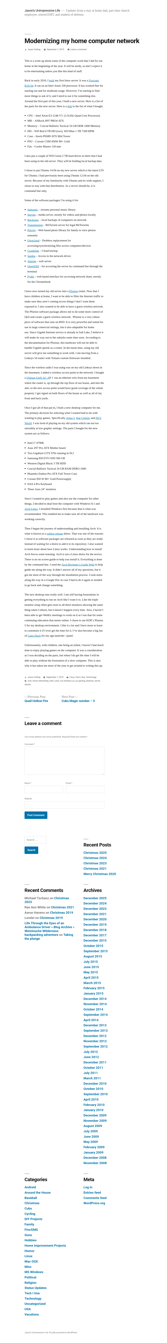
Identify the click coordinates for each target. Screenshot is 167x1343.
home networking (40, 681)
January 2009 (93, 1152)
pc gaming (80, 681)
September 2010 (96, 1094)
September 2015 (96, 951)
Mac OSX (31, 1261)
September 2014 (96, 1015)
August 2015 (93, 956)
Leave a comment (79, 49)
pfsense (90, 681)
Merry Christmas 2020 (100, 874)
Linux (72, 677)
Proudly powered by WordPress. (63, 1332)
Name (28, 783)
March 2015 (92, 983)
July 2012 (91, 1052)
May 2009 (91, 1142)
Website (28, 798)
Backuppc (33, 220)
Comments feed (95, 1198)
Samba (31, 256)
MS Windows (34, 1272)
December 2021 (95, 914)
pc (74, 681)
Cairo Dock (34, 636)
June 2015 (91, 967)
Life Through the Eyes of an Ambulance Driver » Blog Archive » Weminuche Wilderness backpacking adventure (49, 929)
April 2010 (91, 1099)
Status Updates (36, 1288)
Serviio (31, 215)
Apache (31, 261)
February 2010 (94, 1105)
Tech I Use (80, 677)
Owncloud (33, 240)
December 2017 (95, 935)
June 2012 (91, 1057)
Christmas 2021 (95, 868)
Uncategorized (35, 1304)
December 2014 (95, 999)
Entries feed (92, 1192)
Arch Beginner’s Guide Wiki (78, 564)
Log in (88, 1187)
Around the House (38, 1192)
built (51, 80)
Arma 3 (70, 418)
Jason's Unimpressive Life (42, 10)
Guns (28, 1235)
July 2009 (91, 1131)
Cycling (30, 1214)
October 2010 (93, 1089)
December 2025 (95, 898)
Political (30, 1277)
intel (51, 681)
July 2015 (91, 962)
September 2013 (96, 1030)
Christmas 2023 (95, 863)
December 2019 (95, 924)
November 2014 (95, 1004)
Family (29, 1224)
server (97, 681)
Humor (29, 1251)
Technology (91, 677)
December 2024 (95, 903)
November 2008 (95, 1163)
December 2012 (95, 1036)
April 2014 (91, 1020)
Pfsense (73, 291)
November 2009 (95, 1121)
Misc (28, 1267)
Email (69, 783)
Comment (30, 744)
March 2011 (92, 1078)
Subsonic (32, 209)
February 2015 (94, 988)
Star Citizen (83, 418)
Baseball (31, 1198)
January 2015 (93, 993)
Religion (30, 1283)
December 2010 (95, 1083)
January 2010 (93, 1110)
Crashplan (33, 251)
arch (30, 681)
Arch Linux (31, 509)
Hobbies (31, 1240)
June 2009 (91, 1136)
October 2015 (93, 946)
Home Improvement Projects (45, 1245)
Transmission (35, 225)
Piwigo (31, 230)
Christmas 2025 (95, 853)
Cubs (28, 1208)
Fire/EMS (31, 1230)
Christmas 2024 (95, 858)
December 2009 (95, 1115)
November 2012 (95, 1041)
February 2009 (94, 1147)
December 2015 (95, 940)
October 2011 (93, 1068)
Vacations (32, 1314)
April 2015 (91, 977)
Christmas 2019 (61, 912)
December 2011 (95, 1062)
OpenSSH (33, 266)
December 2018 (95, 930)
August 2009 (93, 1126)
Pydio (30, 276)
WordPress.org (94, 1203)
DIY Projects (33, 1219)
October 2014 (93, 1009)
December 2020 (95, 919)
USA (28, 1309)
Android (30, 1187)
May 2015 (91, 972)
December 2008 (95, 1158)
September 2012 (96, 1046)
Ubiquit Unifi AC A (37, 378)
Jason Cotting (34, 49)
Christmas (32, 1203)
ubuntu (28, 684)
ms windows (65, 681)
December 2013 (95, 1025)
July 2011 (91, 1073)
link (69, 106)
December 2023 (95, 909)
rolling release (55, 533)
